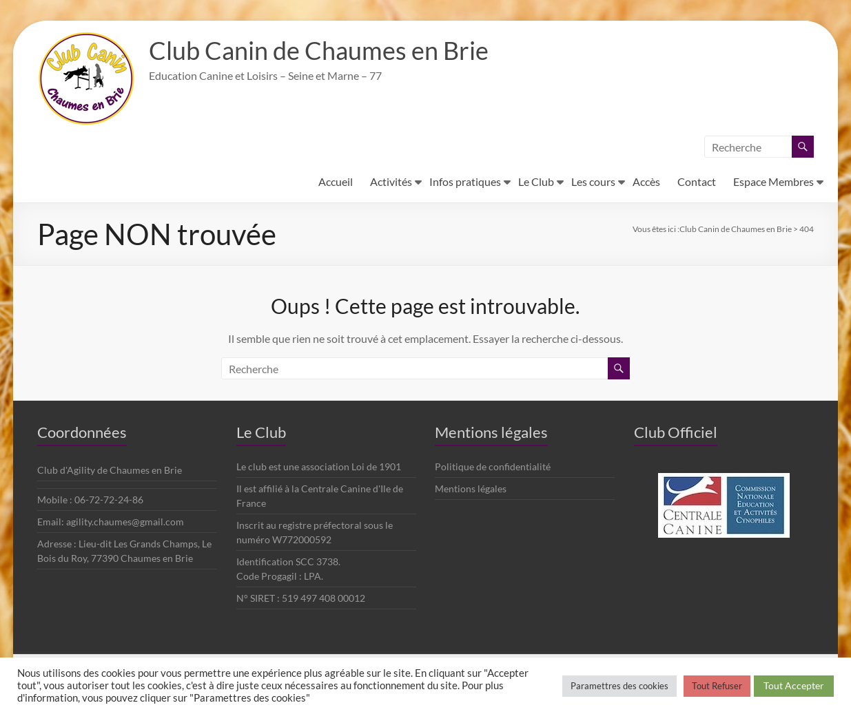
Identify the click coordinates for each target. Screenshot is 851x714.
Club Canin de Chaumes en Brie (319, 50)
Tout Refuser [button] (717, 685)
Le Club (536, 181)
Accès (646, 181)
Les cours (593, 181)
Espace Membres (773, 181)
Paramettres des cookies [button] (619, 685)
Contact (696, 181)
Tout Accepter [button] (793, 685)
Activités (391, 181)
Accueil (335, 181)
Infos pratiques (465, 181)
